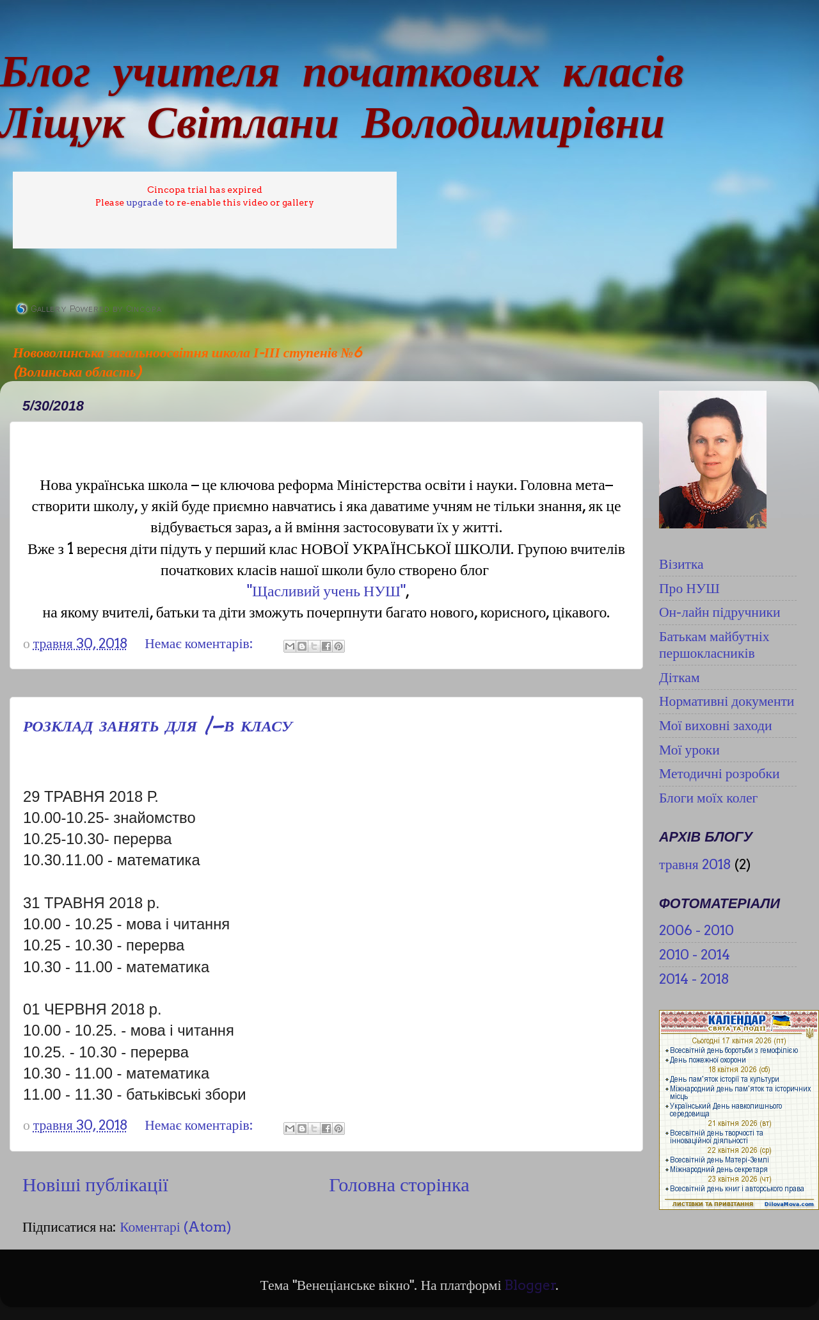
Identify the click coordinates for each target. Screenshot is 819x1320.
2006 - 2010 (696, 930)
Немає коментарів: (200, 643)
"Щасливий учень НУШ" (326, 591)
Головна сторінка (399, 1184)
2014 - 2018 (694, 978)
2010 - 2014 (694, 954)
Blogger (530, 1284)
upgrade (144, 202)
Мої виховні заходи (715, 725)
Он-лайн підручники (720, 611)
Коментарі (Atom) (176, 1226)
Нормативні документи (726, 700)
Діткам (679, 677)
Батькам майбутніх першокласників (714, 644)
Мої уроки (689, 749)
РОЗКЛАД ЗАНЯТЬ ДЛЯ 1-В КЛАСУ (157, 725)
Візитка (681, 563)
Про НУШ (689, 588)
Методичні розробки (719, 773)
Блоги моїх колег (708, 797)
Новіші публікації (95, 1184)
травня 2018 (695, 864)
